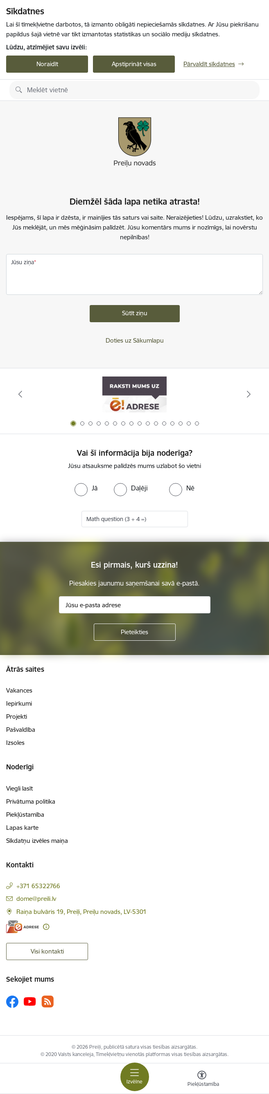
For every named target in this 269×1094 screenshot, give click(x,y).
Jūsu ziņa (22, 262)
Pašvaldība (20, 729)
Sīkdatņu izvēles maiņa (37, 840)
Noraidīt (47, 64)
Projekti (16, 716)
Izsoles (15, 742)
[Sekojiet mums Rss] (47, 1001)
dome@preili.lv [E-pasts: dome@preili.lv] (36, 898)
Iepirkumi (19, 703)
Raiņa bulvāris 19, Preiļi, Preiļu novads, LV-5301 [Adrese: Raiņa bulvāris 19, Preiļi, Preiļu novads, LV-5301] (81, 912)
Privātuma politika (30, 801)
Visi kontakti (47, 951)
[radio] (86, 488)
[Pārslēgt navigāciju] (134, 1077)
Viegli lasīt (19, 788)
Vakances (19, 690)
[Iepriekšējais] (20, 394)
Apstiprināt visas (134, 64)
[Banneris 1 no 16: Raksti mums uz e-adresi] (134, 394)
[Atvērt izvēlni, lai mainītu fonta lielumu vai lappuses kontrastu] (202, 1079)
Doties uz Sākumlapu (135, 340)
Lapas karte (22, 827)
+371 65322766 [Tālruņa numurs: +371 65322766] (38, 886)
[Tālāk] (248, 394)
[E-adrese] (22, 927)
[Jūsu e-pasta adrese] (134, 604)
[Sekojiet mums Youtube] (30, 1001)
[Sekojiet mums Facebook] (12, 1002)
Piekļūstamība (25, 814)
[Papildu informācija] (46, 927)
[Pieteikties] (135, 632)
